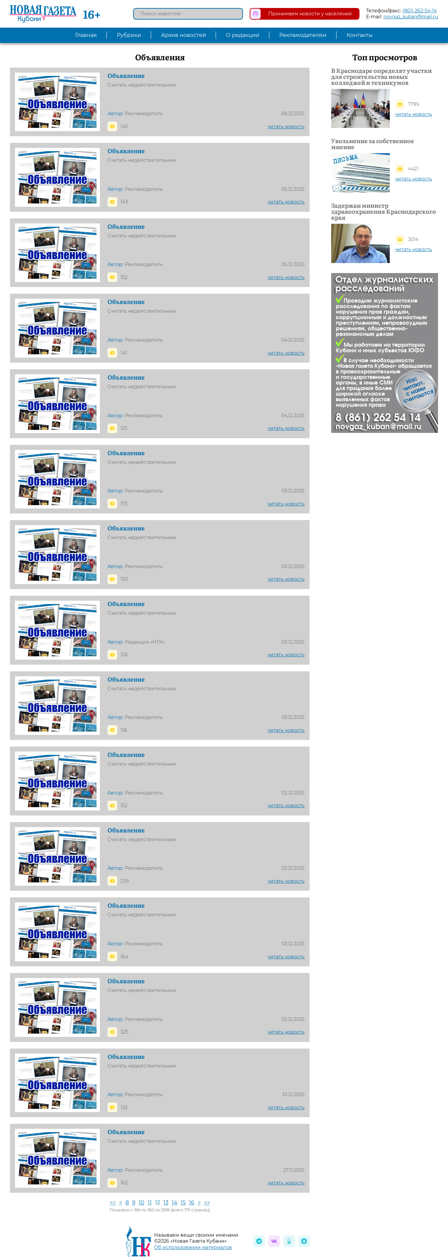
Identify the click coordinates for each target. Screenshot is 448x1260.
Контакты (359, 35)
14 (174, 1202)
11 (150, 1202)
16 (191, 1202)
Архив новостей (183, 35)
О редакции (242, 35)
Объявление (126, 76)
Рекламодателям (303, 35)
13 (165, 1202)
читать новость (286, 127)
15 (183, 1202)
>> (207, 1202)
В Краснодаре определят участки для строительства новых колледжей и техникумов (381, 77)
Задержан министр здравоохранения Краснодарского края (383, 211)
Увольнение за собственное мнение (372, 144)
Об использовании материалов (193, 1247)
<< (113, 1202)
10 (141, 1202)
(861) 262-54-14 (419, 11)
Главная (86, 35)
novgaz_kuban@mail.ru (410, 17)
